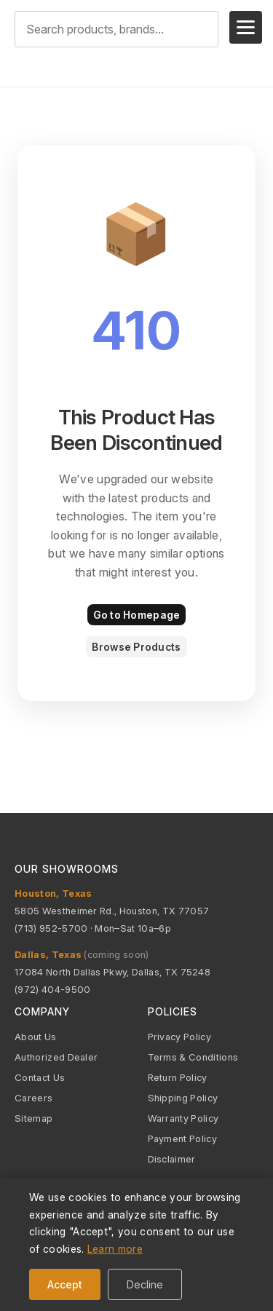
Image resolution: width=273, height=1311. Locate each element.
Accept (64, 1284)
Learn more (115, 1249)
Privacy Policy (179, 1036)
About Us (36, 1036)
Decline (145, 1284)
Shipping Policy (183, 1098)
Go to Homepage (137, 615)
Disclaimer (172, 1159)
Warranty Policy (183, 1118)
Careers (33, 1098)
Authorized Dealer (56, 1057)
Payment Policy (182, 1138)
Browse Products (136, 647)
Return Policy (177, 1077)
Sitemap (33, 1118)
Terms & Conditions (193, 1057)
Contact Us (40, 1077)
